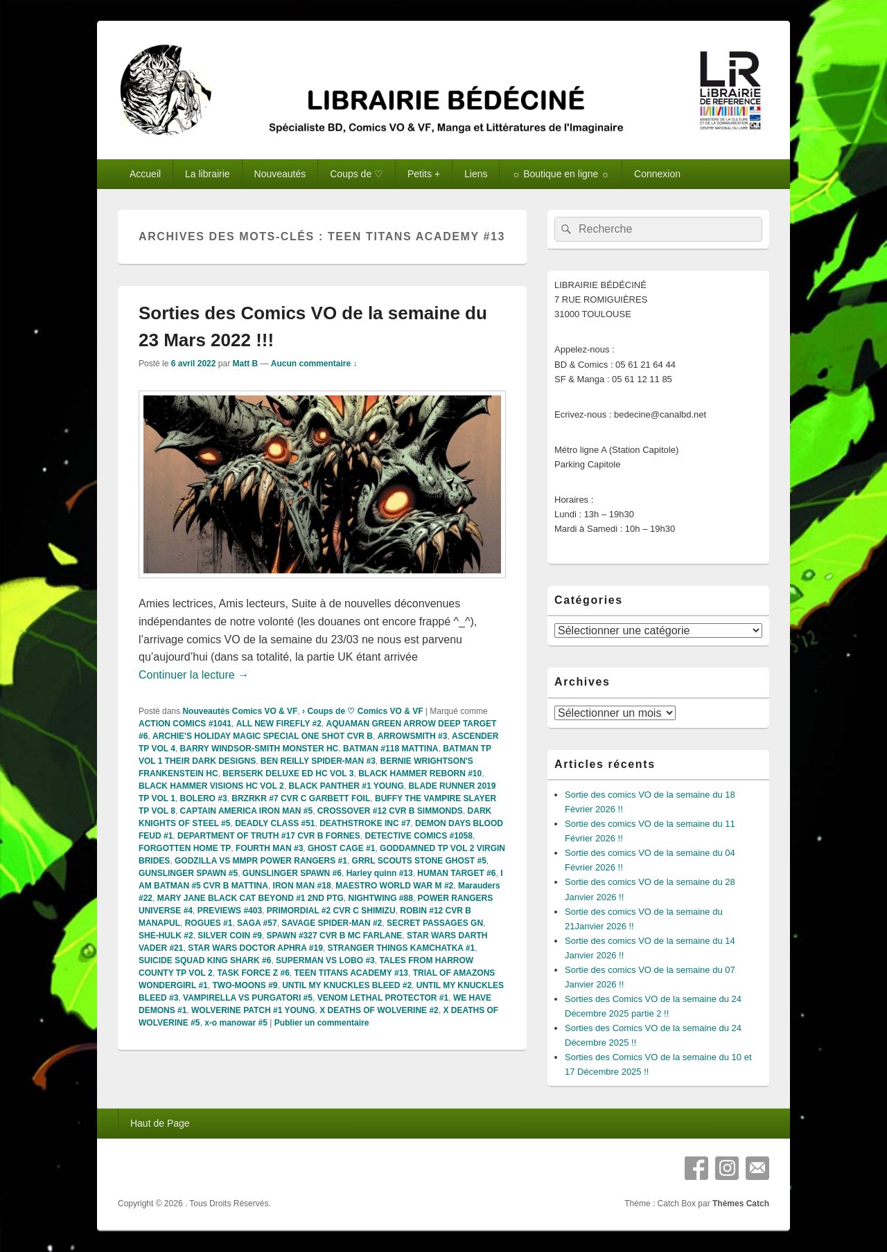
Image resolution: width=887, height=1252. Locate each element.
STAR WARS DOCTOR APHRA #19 (255, 948)
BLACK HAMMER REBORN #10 (420, 773)
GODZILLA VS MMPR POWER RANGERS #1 (261, 861)
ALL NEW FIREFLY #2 (279, 723)
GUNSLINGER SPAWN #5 (188, 873)
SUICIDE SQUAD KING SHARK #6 (205, 960)
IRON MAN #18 (302, 886)
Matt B (245, 363)
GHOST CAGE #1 (341, 848)
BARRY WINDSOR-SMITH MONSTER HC (259, 748)
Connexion (657, 173)
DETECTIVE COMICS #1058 (419, 836)
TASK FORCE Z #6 (253, 973)
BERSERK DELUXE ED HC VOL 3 (287, 773)
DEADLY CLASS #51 (275, 823)
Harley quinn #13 (379, 873)
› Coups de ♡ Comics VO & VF (362, 711)
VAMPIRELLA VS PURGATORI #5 (248, 998)
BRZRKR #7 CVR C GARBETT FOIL (300, 798)
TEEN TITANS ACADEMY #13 (351, 973)
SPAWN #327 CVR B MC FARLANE (335, 935)
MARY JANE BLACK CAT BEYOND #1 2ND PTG (250, 898)
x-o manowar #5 (235, 1023)
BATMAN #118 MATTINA (391, 748)
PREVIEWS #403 (229, 910)
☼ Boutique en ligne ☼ (560, 173)
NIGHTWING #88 (381, 898)
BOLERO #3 (203, 798)
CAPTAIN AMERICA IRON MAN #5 (246, 811)
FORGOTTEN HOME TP (185, 848)
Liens (475, 173)
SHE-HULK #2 (166, 935)
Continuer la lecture (194, 675)
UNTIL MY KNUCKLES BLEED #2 (347, 985)
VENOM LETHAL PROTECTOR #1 (383, 998)
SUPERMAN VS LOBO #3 (325, 960)
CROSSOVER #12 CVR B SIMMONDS (390, 811)
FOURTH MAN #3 (269, 848)
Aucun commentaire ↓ (314, 363)
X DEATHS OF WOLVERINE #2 (379, 1010)
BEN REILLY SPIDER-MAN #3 (318, 761)
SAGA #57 (257, 923)
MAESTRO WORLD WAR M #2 (394, 886)
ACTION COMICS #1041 (185, 723)
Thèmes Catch (740, 1203)
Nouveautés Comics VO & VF (239, 711)
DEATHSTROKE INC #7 (364, 823)
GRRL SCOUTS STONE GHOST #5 (419, 861)
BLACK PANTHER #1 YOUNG (345, 786)
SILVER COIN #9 (229, 935)
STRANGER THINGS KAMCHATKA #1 (401, 948)
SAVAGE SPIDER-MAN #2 (331, 923)
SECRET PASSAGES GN (435, 923)
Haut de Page (160, 1123)
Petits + (423, 173)
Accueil (145, 173)
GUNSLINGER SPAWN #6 (292, 873)
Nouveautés (280, 173)
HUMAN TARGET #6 (456, 873)
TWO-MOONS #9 (244, 985)
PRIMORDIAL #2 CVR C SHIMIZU (331, 910)
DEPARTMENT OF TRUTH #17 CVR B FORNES (268, 836)
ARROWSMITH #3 (413, 736)
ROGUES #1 (209, 923)
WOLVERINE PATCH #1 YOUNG (253, 1010)
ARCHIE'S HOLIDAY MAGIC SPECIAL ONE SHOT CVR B (262, 736)
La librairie (207, 173)
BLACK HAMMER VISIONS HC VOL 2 (211, 786)
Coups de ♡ (356, 173)
